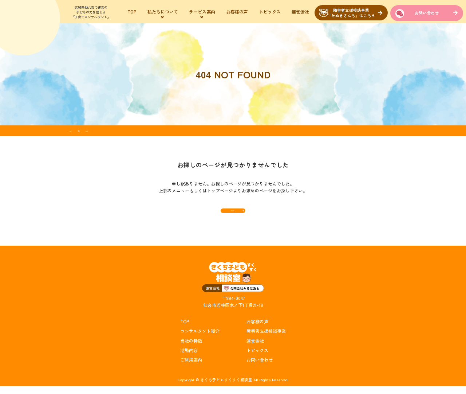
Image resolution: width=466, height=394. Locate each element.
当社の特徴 (191, 349)
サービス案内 (202, 11)
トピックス (270, 11)
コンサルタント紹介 (200, 339)
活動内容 (189, 358)
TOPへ (233, 214)
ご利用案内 (191, 367)
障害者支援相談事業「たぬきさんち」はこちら (351, 12)
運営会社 (300, 11)
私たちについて (162, 11)
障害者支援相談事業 (266, 339)
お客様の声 (237, 11)
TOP (132, 11)
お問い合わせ (427, 13)
